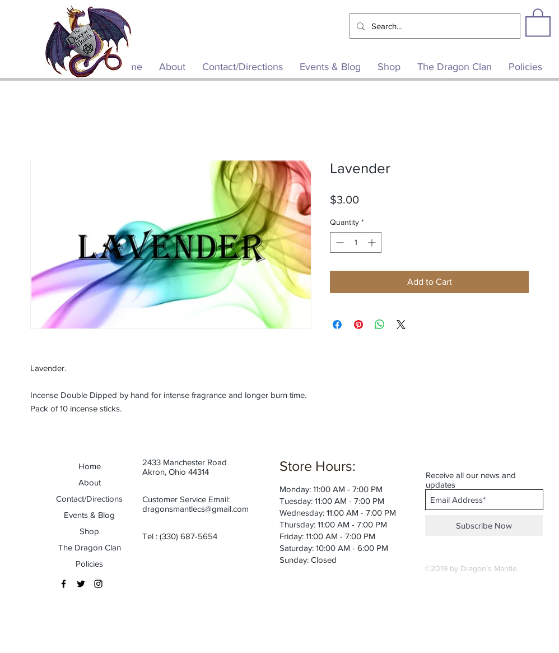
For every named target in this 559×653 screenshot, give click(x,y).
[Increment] (373, 242)
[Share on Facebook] (337, 324)
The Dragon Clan (89, 547)
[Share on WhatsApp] (379, 324)
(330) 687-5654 (188, 536)
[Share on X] (401, 324)
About (89, 482)
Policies (89, 563)
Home (89, 466)
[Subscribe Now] (484, 525)
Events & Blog (89, 515)
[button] (538, 22)
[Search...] (433, 26)
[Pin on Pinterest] (358, 324)
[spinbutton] (356, 242)
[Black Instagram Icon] (98, 583)
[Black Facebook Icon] (63, 583)
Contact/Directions (89, 498)
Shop (89, 531)
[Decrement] (339, 242)
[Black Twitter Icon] (81, 583)
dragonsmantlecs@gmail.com (195, 508)
